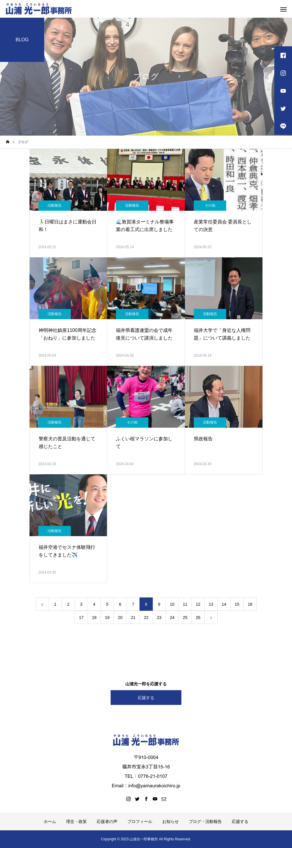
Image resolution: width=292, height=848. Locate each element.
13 (211, 604)
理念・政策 (76, 821)
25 (185, 617)
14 (224, 604)
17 (81, 617)
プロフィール (139, 821)
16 (250, 604)
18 (94, 617)
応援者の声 (107, 821)
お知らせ (170, 821)
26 (198, 617)
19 (107, 617)
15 (237, 604)
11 (185, 604)
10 (172, 604)
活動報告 (54, 205)
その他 (210, 205)
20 (120, 617)
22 (146, 617)
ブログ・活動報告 (205, 821)
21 (133, 617)
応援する (146, 697)
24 (172, 617)
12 (198, 604)
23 (159, 617)
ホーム (50, 821)
